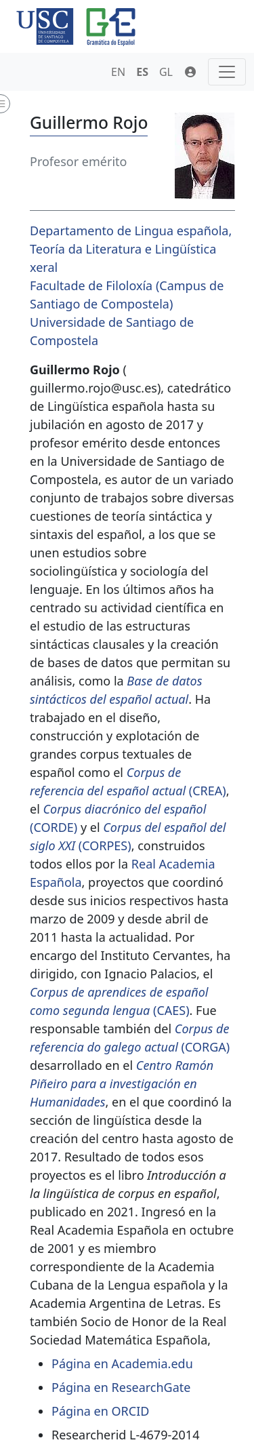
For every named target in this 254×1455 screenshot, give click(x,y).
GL (166, 71)
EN (118, 71)
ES (142, 71)
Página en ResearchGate (120, 1387)
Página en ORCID (100, 1411)
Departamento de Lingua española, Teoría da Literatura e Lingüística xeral (131, 248)
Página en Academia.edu (122, 1363)
